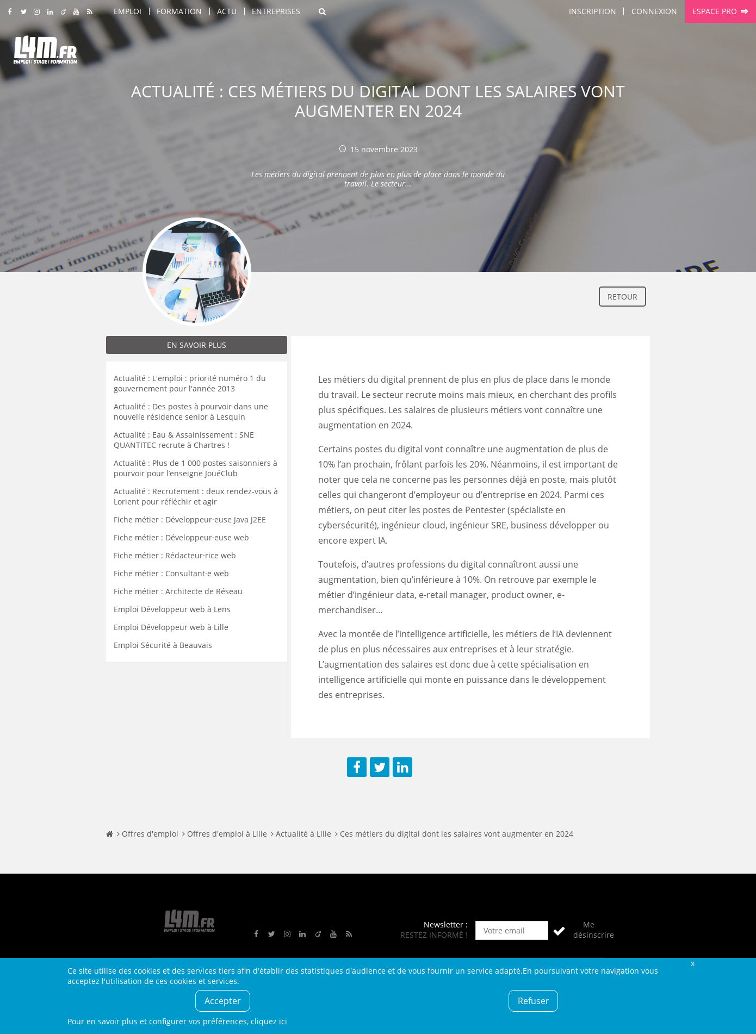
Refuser (533, 1001)
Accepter (223, 1001)
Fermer (692, 963)
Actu (227, 11)
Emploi (127, 11)
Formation (179, 11)
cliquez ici (269, 1021)
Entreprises (276, 11)
